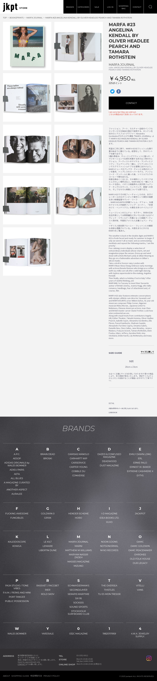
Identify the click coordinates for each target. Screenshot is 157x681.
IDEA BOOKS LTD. (109, 517)
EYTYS (140, 475)
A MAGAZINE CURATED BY (17, 484)
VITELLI (140, 585)
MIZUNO (78, 565)
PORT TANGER (17, 596)
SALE (96, 7)
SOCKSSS (78, 602)
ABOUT (6, 676)
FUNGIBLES (16, 517)
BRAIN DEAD (47, 454)
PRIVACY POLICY (51, 676)
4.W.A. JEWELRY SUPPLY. (140, 635)
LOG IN (110, 7)
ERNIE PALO (140, 462)
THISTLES (109, 589)
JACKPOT (140, 513)
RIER (47, 589)
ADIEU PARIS (17, 469)
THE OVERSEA (109, 585)
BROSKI (47, 458)
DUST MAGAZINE (109, 465)
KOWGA (16, 546)
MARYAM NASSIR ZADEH (78, 556)
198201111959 (109, 633)
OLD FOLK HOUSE (140, 558)
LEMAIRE (48, 546)
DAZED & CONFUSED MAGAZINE (109, 455)
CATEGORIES (83, 7)
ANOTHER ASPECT (16, 489)
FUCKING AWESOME (17, 513)
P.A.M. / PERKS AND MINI (17, 592)
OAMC (140, 541)
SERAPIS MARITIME (78, 594)
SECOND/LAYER (78, 589)
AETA (17, 474)
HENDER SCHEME (78, 513)
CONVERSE (78, 475)
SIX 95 (78, 598)
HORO (78, 517)
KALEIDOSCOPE (17, 541)
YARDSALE (48, 633)
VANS (140, 589)
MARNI (78, 546)
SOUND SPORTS (78, 606)
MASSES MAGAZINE (78, 561)
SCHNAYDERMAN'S (78, 585)
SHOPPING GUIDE (20, 676)
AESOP (17, 458)
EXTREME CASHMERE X (140, 471)
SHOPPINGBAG (124, 7)
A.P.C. (17, 454)
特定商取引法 (36, 676)
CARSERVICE (78, 462)
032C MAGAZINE (78, 633)
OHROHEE (140, 554)
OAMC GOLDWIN (140, 546)
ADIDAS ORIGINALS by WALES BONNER (16, 464)
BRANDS (70, 7)
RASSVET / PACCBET (47, 585)
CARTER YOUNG (78, 467)
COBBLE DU (78, 471)
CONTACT (137, 7)
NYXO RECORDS (109, 550)
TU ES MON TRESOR (109, 594)
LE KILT (48, 541)
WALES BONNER (17, 633)
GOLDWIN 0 (47, 513)
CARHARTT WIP (78, 458)
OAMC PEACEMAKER (140, 550)
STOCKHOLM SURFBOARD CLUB (78, 612)
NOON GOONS (109, 541)
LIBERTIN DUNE (48, 550)
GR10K (47, 517)
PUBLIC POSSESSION (17, 601)
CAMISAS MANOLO (78, 454)
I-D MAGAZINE (109, 513)
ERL (140, 458)
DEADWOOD (109, 461)
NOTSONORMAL (109, 546)
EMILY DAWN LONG (140, 454)
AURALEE (16, 493)
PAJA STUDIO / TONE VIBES (17, 587)
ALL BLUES (17, 478)
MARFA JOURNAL (122, 64)
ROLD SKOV (47, 594)
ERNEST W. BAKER (140, 467)
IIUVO (109, 522)
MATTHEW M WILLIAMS (78, 550)
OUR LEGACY (140, 563)
